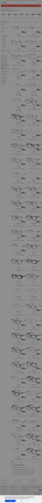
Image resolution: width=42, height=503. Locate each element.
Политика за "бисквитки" (25, 498)
